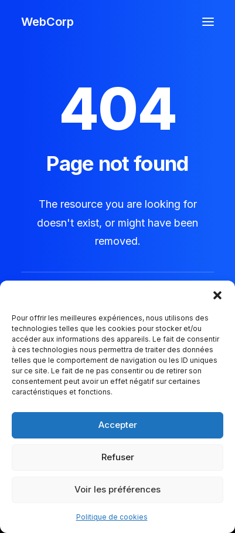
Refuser (117, 457)
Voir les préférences (117, 489)
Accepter (117, 424)
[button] (217, 295)
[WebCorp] (47, 22)
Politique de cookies (112, 516)
